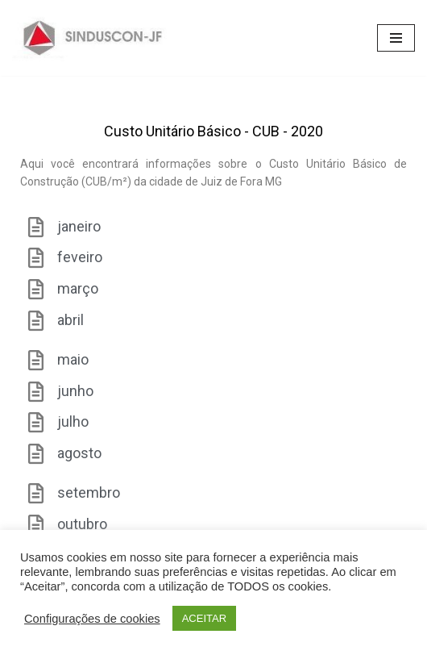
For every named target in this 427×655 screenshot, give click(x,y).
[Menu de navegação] (396, 38)
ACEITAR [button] (204, 618)
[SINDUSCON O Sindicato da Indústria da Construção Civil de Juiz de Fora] (93, 38)
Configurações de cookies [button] (92, 618)
